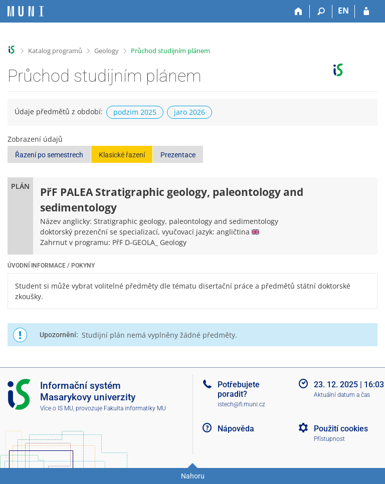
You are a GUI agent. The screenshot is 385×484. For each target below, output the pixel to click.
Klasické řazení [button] (122, 155)
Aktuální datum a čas (342, 394)
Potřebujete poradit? (239, 389)
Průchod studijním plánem (170, 50)
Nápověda (236, 428)
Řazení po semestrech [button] (49, 155)
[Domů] (298, 11)
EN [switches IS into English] (343, 10)
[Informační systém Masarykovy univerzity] (26, 11)
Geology (106, 50)
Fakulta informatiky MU (135, 408)
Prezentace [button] (178, 155)
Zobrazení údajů (35, 139)
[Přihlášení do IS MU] (366, 11)
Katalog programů (55, 50)
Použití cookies (341, 428)
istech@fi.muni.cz (241, 404)
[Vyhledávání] (321, 11)
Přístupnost (329, 438)
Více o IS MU (56, 408)
